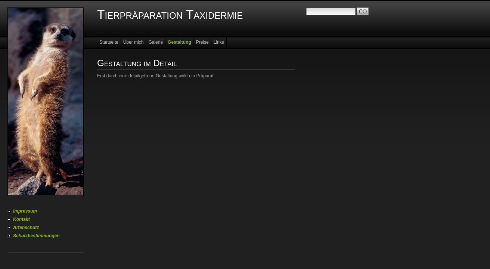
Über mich (133, 42)
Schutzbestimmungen (36, 235)
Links (219, 42)
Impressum (25, 211)
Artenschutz (26, 227)
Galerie (155, 42)
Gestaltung (179, 42)
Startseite (108, 42)
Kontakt (21, 219)
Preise (202, 42)
